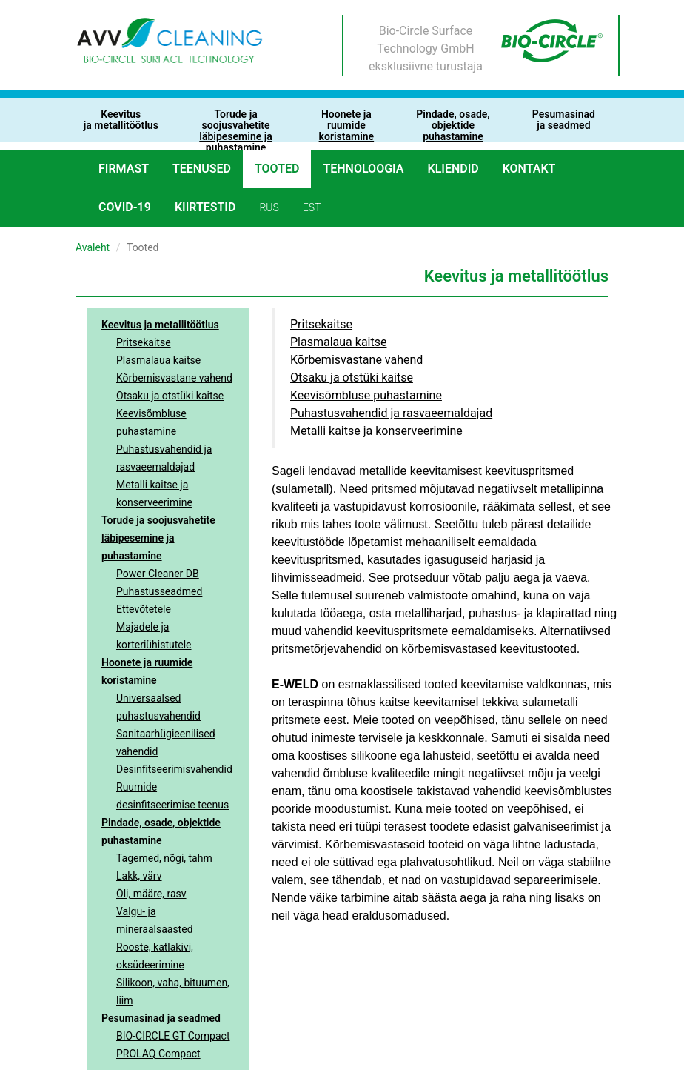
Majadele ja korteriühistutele (154, 636)
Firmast (123, 169)
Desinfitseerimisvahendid (174, 769)
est (312, 207)
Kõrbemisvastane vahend (174, 378)
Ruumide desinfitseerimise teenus (172, 796)
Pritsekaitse (143, 342)
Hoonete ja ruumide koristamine (146, 671)
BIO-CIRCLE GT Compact (173, 1036)
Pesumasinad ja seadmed (161, 1018)
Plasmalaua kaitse (158, 360)
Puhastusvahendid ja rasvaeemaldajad (164, 458)
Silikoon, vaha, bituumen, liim (172, 991)
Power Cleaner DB (157, 573)
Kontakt (529, 169)
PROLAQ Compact (158, 1054)
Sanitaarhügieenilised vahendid (165, 742)
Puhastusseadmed (159, 591)
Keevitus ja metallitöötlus (160, 324)
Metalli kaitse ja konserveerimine (154, 493)
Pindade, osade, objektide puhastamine (161, 831)
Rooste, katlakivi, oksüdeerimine (154, 956)
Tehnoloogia (363, 169)
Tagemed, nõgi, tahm (164, 858)
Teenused (201, 169)
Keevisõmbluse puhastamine (151, 422)
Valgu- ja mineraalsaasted (154, 920)
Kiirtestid (205, 207)
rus (268, 207)
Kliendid (453, 169)
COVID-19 (124, 207)
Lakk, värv (139, 876)
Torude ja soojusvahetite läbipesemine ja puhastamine (158, 538)
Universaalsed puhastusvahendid (158, 707)
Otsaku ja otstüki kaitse (170, 396)
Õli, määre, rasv (151, 894)
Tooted (277, 169)
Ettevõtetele (143, 609)
